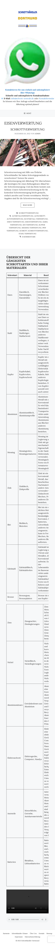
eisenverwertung (33, 222)
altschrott (39, 216)
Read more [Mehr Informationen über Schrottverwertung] (27, 205)
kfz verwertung (30, 225)
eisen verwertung (15, 222)
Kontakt (41, 933)
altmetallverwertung (22, 216)
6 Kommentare (28, 237)
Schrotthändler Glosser (20, 933)
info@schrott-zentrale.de (22, 98)
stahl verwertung (27, 234)
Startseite (6, 933)
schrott (23, 231)
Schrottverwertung (27, 129)
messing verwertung (32, 228)
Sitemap (49, 933)
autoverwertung (15, 219)
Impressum (19, 937)
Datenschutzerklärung (32, 937)
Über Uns (33, 933)
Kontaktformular (46, 98)
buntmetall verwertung (36, 219)
